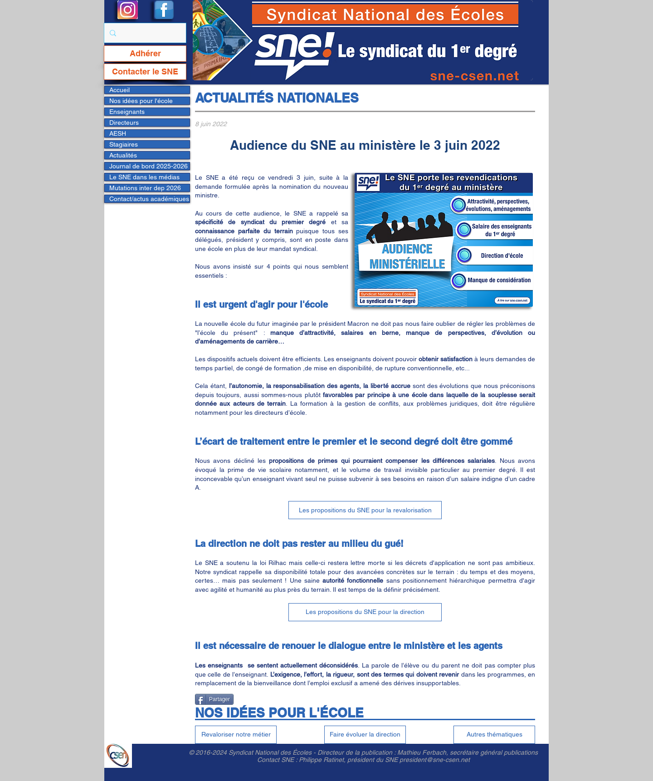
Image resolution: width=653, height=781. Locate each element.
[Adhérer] (145, 53)
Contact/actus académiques (149, 198)
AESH (117, 133)
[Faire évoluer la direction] (365, 735)
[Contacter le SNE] (145, 72)
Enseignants (127, 111)
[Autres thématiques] (494, 735)
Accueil (119, 89)
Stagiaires (123, 144)
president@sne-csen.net (435, 759)
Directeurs (124, 122)
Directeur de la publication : (357, 752)
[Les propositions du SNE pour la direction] (365, 612)
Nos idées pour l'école (141, 100)
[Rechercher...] (144, 33)
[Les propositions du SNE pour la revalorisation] (365, 510)
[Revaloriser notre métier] (236, 735)
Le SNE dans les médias (144, 177)
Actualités (123, 155)
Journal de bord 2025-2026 (148, 166)
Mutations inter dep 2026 (145, 188)
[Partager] (214, 699)
